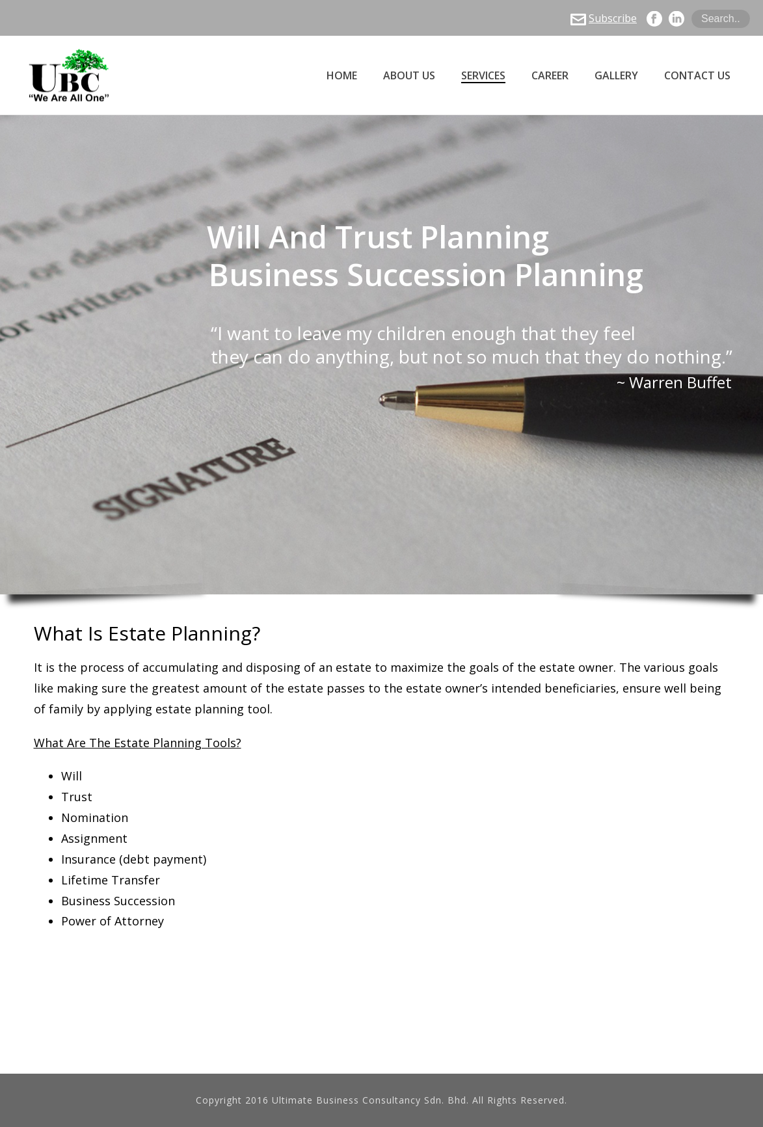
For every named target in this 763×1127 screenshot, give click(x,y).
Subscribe (603, 18)
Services (483, 76)
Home (342, 76)
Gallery (616, 76)
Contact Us (697, 76)
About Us (409, 76)
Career (550, 76)
